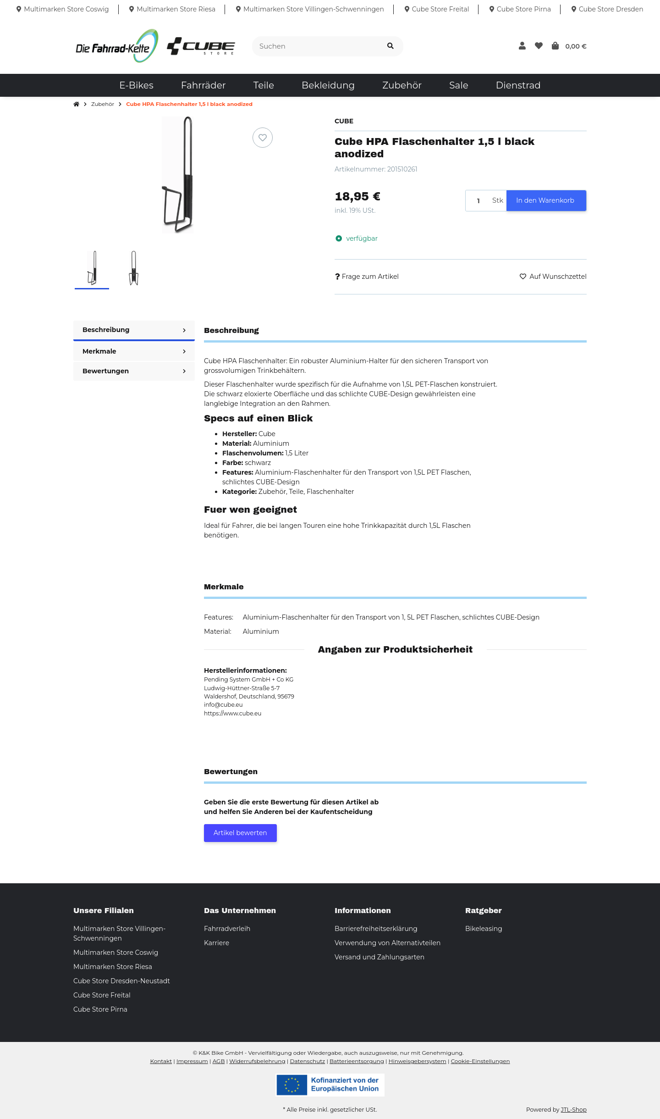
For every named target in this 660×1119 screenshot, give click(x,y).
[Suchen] (315, 46)
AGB (219, 1061)
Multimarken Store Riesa (112, 967)
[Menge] (477, 200)
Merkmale (134, 351)
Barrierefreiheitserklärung (376, 929)
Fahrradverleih (227, 929)
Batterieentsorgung (357, 1061)
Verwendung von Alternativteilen (387, 943)
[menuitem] (136, 85)
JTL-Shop (574, 1109)
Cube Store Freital (102, 995)
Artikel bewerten (240, 833)
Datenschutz (307, 1061)
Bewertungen (134, 371)
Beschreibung (134, 330)
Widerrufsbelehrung (257, 1061)
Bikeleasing (483, 929)
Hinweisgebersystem (417, 1061)
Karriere (216, 943)
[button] (522, 46)
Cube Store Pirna (100, 1009)
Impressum (192, 1061)
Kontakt (161, 1061)
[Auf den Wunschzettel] (263, 137)
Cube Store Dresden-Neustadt (121, 981)
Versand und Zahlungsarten (379, 957)
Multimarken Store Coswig (115, 952)
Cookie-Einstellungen (480, 1061)
